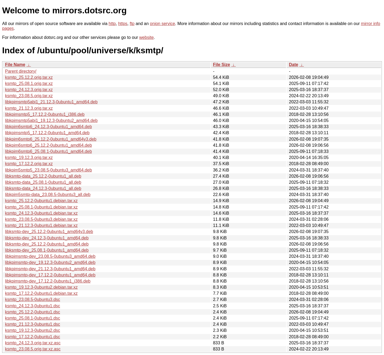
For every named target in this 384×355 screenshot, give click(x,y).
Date (293, 64)
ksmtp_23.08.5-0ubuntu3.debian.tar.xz (41, 219)
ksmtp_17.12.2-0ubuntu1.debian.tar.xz (41, 293)
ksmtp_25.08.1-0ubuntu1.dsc (32, 318)
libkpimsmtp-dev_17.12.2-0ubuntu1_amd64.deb (50, 275)
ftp (132, 23)
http (112, 23)
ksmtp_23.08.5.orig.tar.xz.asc (33, 349)
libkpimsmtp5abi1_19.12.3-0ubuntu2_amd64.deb (51, 120)
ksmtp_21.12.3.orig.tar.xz (29, 108)
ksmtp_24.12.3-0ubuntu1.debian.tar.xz (41, 213)
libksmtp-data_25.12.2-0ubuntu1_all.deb (43, 176)
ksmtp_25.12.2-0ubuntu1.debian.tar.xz (41, 200)
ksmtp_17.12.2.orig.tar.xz (29, 163)
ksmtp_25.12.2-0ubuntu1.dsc (32, 312)
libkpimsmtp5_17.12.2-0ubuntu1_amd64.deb (47, 132)
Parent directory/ (20, 71)
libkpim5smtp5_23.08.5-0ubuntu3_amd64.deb (48, 170)
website (146, 37)
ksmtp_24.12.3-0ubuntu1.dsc (32, 306)
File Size (221, 64)
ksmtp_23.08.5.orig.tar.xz (29, 95)
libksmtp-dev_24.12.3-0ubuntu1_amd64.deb (47, 238)
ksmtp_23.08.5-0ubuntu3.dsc (32, 299)
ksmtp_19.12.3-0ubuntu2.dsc (32, 330)
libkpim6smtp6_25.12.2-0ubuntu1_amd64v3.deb (50, 139)
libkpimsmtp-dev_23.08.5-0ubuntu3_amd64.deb (50, 256)
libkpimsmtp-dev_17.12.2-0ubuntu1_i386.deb (47, 281)
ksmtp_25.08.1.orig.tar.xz (29, 83)
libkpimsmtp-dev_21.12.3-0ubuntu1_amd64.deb (50, 269)
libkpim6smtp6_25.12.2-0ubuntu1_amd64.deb (48, 145)
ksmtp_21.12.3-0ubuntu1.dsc (32, 324)
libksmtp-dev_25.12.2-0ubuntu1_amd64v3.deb (49, 231)
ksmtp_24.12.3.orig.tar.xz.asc (33, 343)
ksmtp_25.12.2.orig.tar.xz (29, 77)
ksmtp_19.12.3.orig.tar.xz (29, 157)
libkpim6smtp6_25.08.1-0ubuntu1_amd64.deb (48, 151)
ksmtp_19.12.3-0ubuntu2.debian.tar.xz (41, 287)
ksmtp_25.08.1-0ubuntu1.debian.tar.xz (41, 207)
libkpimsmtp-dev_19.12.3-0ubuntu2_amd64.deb (50, 262)
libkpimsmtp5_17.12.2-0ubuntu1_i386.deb (45, 114)
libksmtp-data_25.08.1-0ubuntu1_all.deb (43, 182)
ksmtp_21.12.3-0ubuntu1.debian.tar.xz (41, 225)
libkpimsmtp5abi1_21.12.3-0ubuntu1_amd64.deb (51, 102)
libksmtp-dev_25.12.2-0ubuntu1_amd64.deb (47, 244)
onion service (162, 23)
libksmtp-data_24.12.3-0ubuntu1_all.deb (43, 188)
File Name (15, 64)
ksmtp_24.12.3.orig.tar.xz (29, 89)
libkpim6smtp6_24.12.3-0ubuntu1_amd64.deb (48, 126)
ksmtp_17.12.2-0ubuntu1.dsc (32, 336)
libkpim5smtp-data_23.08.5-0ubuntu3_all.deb (47, 194)
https (122, 23)
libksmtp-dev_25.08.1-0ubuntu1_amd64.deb (47, 250)
